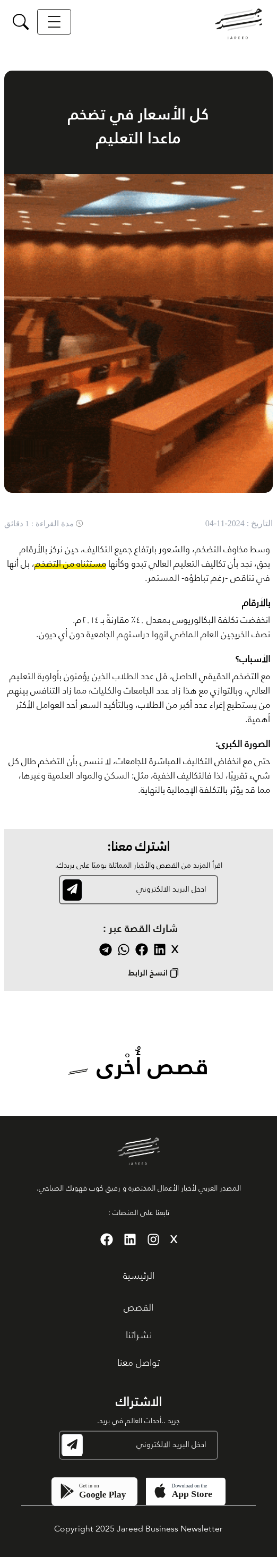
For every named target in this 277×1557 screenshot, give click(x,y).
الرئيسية (138, 1276)
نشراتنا (139, 1335)
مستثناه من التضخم (70, 564)
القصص (138, 1308)
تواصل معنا (138, 1363)
